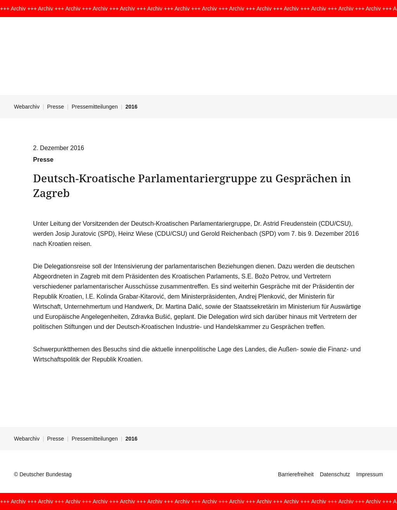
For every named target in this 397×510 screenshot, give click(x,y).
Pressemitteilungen (95, 107)
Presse (55, 107)
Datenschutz (335, 474)
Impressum (369, 474)
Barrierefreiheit (296, 474)
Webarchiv (27, 107)
